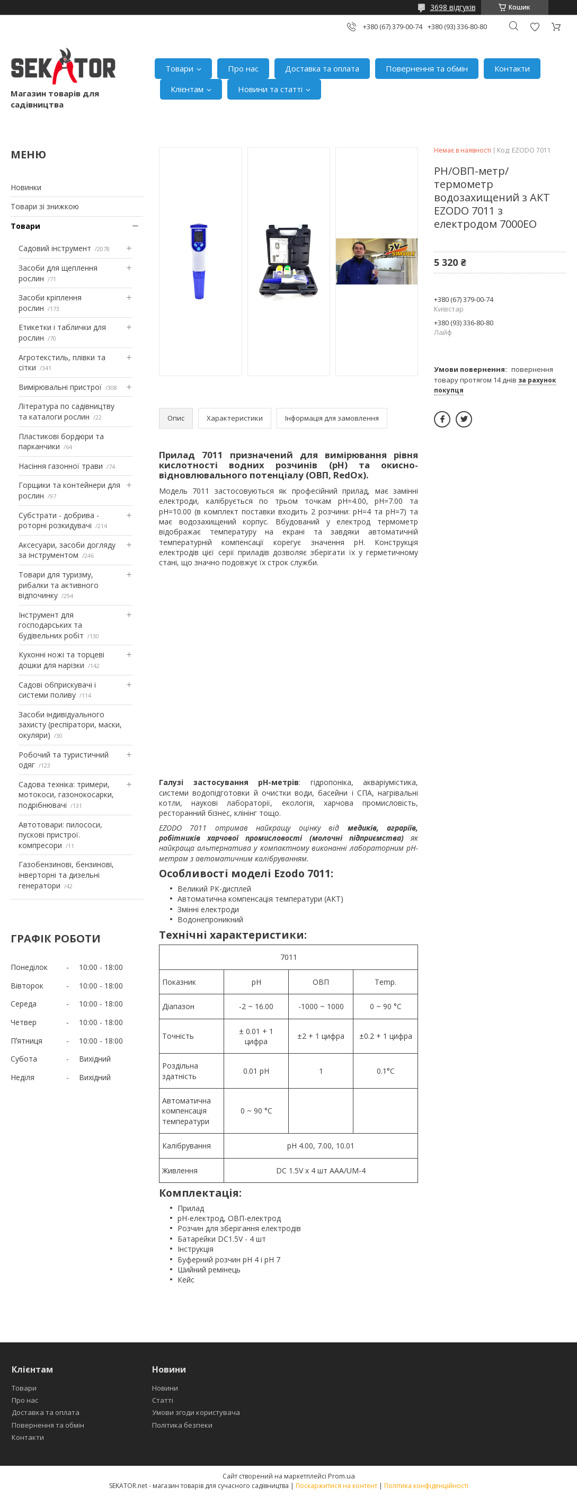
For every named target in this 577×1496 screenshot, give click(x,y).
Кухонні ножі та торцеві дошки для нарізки (61, 659)
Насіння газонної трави (61, 466)
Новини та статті (270, 89)
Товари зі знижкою (45, 206)
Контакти (512, 68)
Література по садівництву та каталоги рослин (66, 411)
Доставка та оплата (322, 68)
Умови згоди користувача (196, 1412)
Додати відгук (534, 26)
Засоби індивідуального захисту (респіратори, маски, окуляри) (70, 724)
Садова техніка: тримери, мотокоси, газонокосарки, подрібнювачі (66, 794)
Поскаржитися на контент (336, 1485)
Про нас (243, 68)
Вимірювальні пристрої (60, 387)
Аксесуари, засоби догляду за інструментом (67, 550)
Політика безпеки (182, 1425)
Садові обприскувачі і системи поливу (57, 690)
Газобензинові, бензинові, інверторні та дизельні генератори (66, 874)
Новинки (26, 187)
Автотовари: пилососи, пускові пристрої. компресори (60, 835)
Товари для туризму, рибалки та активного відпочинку (59, 584)
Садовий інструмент (55, 248)
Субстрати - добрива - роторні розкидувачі (59, 520)
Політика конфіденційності (426, 1485)
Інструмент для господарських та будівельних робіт (51, 625)
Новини (165, 1388)
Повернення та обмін (427, 68)
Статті (162, 1400)
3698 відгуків (453, 7)
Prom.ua (341, 1476)
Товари (179, 68)
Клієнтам (187, 89)
